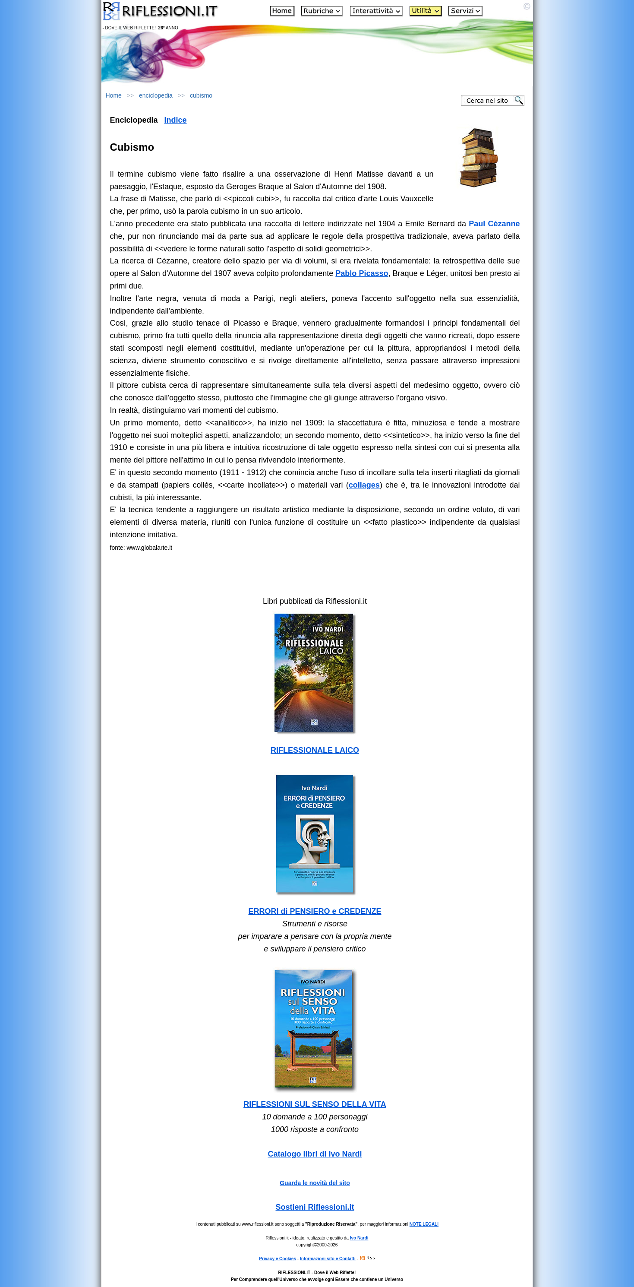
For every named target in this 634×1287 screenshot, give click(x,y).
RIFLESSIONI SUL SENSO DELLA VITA (314, 1104)
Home (114, 95)
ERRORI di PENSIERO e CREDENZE (314, 911)
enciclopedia (156, 95)
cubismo (201, 95)
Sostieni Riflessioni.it (314, 1207)
